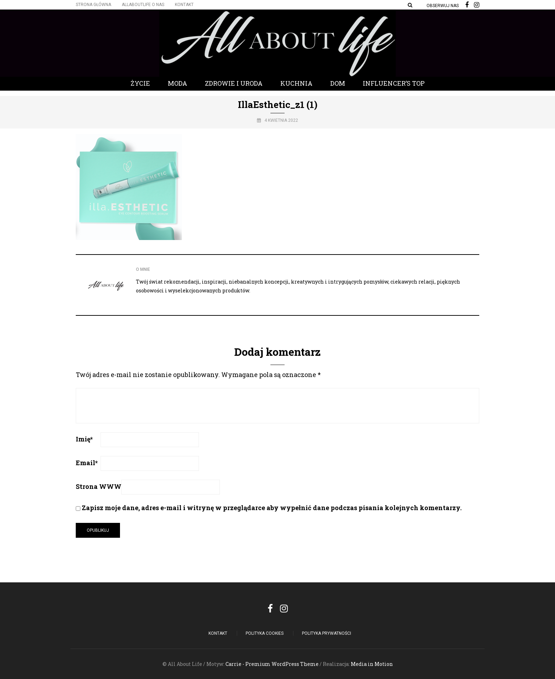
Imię (84, 439)
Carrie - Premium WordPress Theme (272, 664)
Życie (140, 83)
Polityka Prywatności (326, 633)
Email (87, 462)
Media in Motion (372, 664)
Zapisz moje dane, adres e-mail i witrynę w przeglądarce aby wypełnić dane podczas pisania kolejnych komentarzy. (272, 507)
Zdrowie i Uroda (234, 83)
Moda (177, 83)
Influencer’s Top (394, 83)
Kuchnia (296, 83)
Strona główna (93, 4)
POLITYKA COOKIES (265, 633)
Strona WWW (98, 486)
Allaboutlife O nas (143, 4)
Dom (337, 83)
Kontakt (184, 4)
